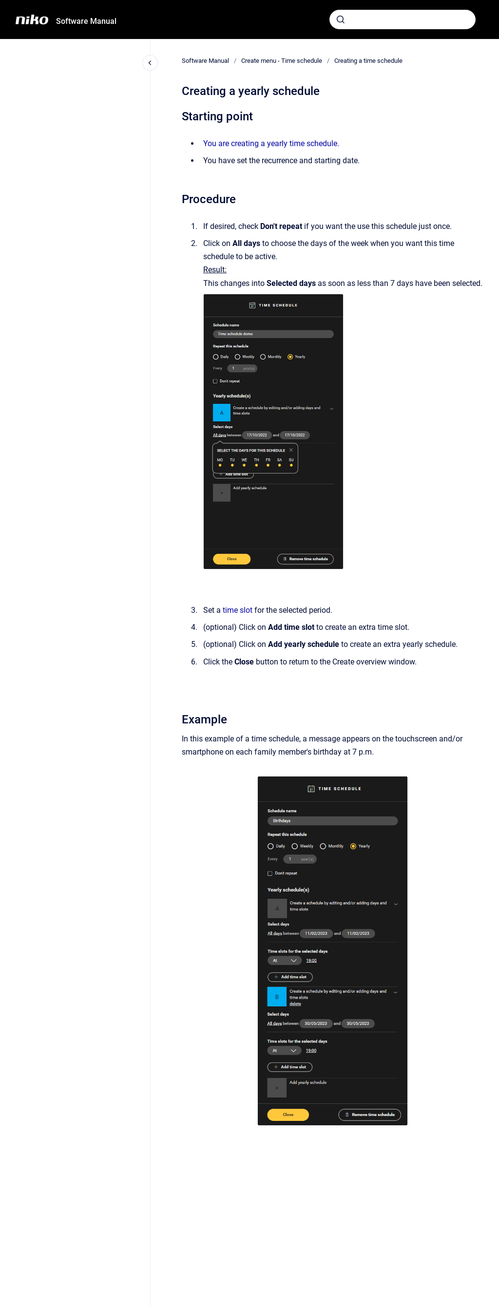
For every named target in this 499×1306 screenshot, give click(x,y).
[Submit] (340, 19)
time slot (237, 610)
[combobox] (402, 19)
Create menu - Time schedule (281, 60)
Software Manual (86, 21)
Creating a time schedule (368, 60)
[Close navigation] (150, 63)
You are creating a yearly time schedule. (271, 143)
